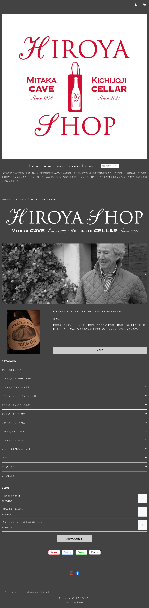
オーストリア (17, 199)
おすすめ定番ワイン (11, 369)
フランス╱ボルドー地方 (13, 414)
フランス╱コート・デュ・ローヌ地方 (20, 396)
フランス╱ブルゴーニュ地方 (16, 387)
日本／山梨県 (8, 476)
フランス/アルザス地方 (13, 431)
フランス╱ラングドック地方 (16, 405)
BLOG (59, 166)
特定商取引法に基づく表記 (38, 592)
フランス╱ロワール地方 (13, 422)
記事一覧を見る (74, 538)
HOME (35, 166)
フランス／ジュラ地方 (12, 440)
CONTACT (90, 166)
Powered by (74, 603)
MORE (100, 350)
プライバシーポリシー (13, 592)
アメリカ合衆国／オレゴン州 (16, 449)
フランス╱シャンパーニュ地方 (17, 378)
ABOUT (48, 166)
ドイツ (5, 458)
